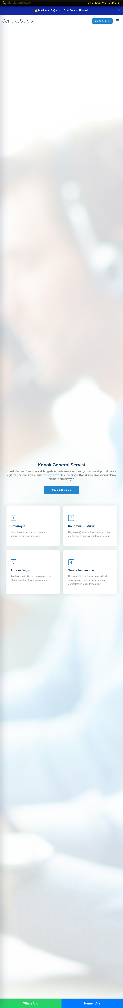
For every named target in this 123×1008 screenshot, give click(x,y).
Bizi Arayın (18, 526)
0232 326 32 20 (102, 21)
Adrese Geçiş (20, 570)
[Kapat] (119, 10)
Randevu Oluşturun (81, 526)
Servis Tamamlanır (81, 570)
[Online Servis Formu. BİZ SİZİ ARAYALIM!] (61, 3)
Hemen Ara (92, 1003)
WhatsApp (30, 1003)
